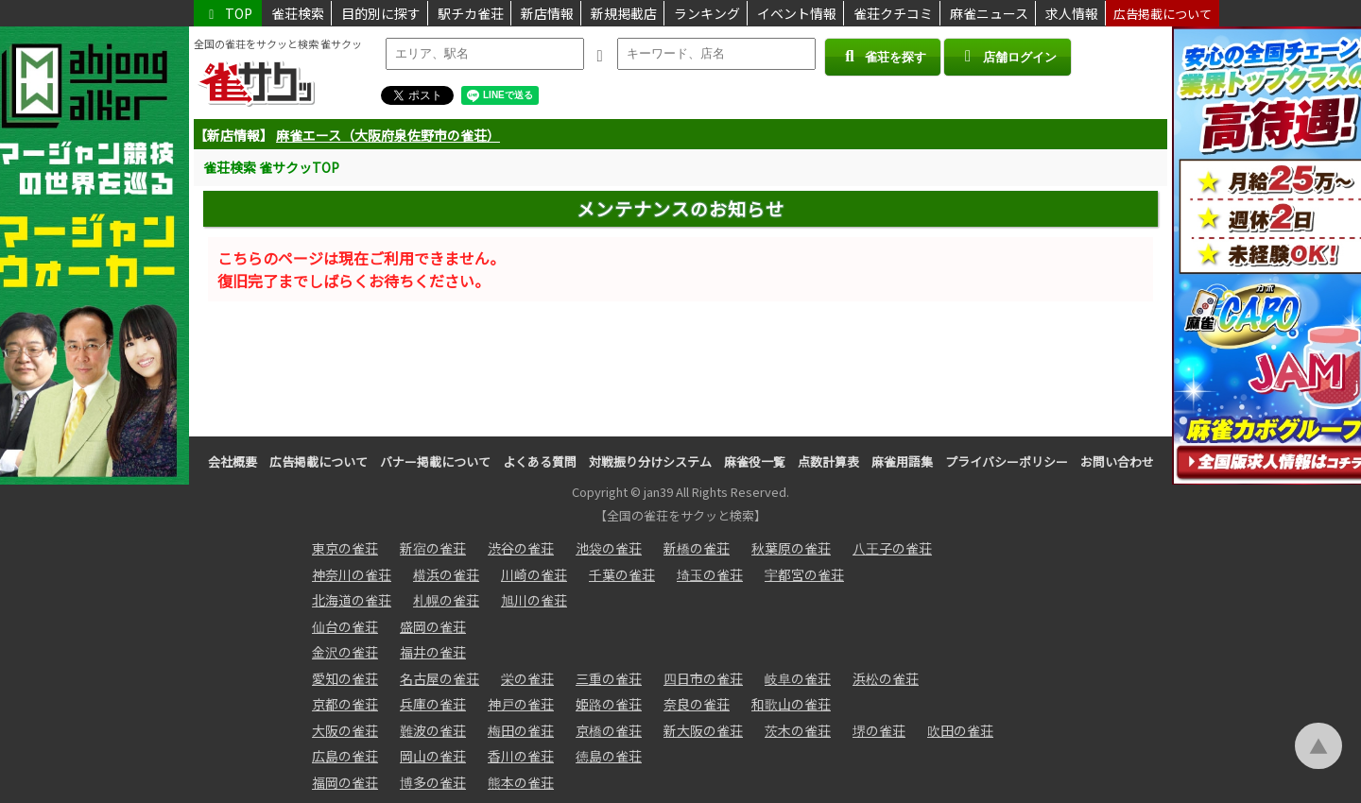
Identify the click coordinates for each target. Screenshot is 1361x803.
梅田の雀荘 (521, 730)
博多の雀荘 (433, 782)
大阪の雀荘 (345, 730)
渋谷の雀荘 (521, 547)
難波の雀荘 (433, 730)
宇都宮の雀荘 (804, 574)
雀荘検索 (297, 13)
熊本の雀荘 (521, 782)
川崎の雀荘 (534, 574)
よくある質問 (540, 461)
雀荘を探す (882, 56)
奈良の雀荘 (696, 703)
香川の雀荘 (521, 755)
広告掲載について (1162, 14)
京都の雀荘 (345, 703)
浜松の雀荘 (886, 678)
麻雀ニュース (989, 13)
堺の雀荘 (879, 730)
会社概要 (232, 461)
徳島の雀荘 (609, 755)
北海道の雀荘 (351, 599)
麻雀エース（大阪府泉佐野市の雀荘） (388, 135)
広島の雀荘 (345, 755)
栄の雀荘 (527, 678)
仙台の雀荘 (345, 626)
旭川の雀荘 (534, 599)
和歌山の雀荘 (791, 703)
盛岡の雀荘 (433, 626)
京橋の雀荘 (609, 730)
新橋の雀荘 (696, 547)
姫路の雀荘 (609, 703)
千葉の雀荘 (622, 574)
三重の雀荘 (609, 678)
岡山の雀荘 (433, 755)
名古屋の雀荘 (439, 678)
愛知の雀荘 (345, 678)
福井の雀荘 (433, 651)
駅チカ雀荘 (471, 13)
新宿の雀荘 (433, 547)
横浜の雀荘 (446, 574)
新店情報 (547, 13)
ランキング (707, 13)
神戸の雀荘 (521, 703)
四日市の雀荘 (703, 678)
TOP (227, 13)
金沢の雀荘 (345, 651)
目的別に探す (381, 13)
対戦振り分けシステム (650, 461)
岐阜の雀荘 (798, 678)
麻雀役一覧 (754, 461)
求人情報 (1071, 13)
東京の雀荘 (345, 547)
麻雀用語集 (902, 461)
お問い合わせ (1117, 461)
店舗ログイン (1007, 56)
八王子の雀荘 (892, 547)
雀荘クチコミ (893, 13)
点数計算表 (828, 461)
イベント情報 (796, 13)
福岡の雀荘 (345, 782)
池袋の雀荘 (609, 547)
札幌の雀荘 (446, 599)
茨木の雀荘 (798, 730)
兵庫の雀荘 (433, 703)
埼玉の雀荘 (710, 574)
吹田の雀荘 (960, 730)
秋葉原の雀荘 (791, 547)
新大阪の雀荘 (703, 730)
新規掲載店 (624, 13)
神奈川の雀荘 (351, 574)
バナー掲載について (435, 461)
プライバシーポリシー (1006, 461)
